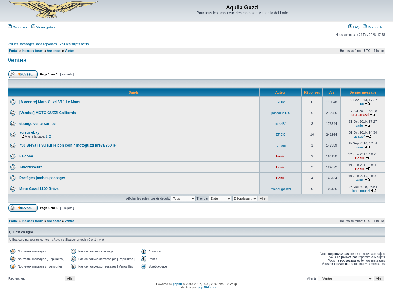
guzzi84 (280, 123)
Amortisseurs (30, 167)
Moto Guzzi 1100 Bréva (39, 189)
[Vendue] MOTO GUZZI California (47, 113)
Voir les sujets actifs (74, 44)
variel (359, 125)
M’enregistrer (43, 27)
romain (281, 145)
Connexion (18, 27)
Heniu (280, 156)
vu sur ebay (29, 132)
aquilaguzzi (360, 114)
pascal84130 (280, 113)
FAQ (354, 27)
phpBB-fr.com (207, 287)
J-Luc (281, 102)
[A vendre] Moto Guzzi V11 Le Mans (49, 102)
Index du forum (32, 50)
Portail (13, 50)
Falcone (26, 156)
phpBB (177, 284)
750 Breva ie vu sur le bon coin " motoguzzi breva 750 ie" (68, 145)
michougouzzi (281, 189)
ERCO (280, 134)
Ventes (69, 50)
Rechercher (374, 27)
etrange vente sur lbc (37, 124)
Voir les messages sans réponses (32, 44)
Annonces (54, 50)
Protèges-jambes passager (42, 178)
